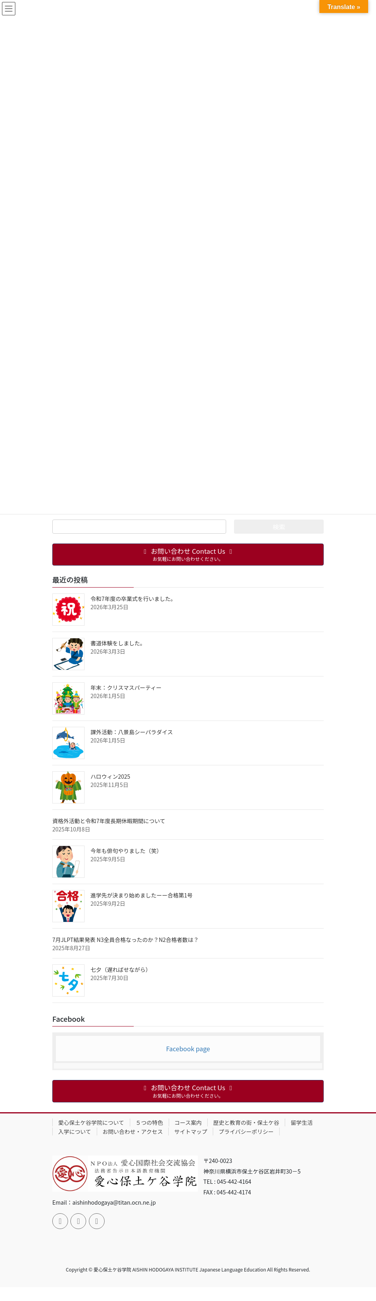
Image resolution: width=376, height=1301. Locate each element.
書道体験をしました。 (118, 643)
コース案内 (188, 1122)
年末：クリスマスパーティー (126, 687)
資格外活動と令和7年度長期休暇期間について (108, 821)
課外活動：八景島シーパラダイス (131, 732)
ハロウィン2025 (110, 776)
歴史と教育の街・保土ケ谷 (246, 1122)
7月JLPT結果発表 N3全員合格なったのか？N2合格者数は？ (125, 940)
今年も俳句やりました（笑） (126, 851)
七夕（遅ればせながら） (120, 969)
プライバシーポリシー (246, 1131)
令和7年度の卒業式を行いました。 (133, 599)
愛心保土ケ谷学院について (91, 1122)
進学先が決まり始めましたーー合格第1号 (141, 895)
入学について (74, 1131)
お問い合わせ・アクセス (133, 1131)
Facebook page (188, 1048)
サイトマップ (190, 1131)
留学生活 (302, 1122)
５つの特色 (149, 1122)
